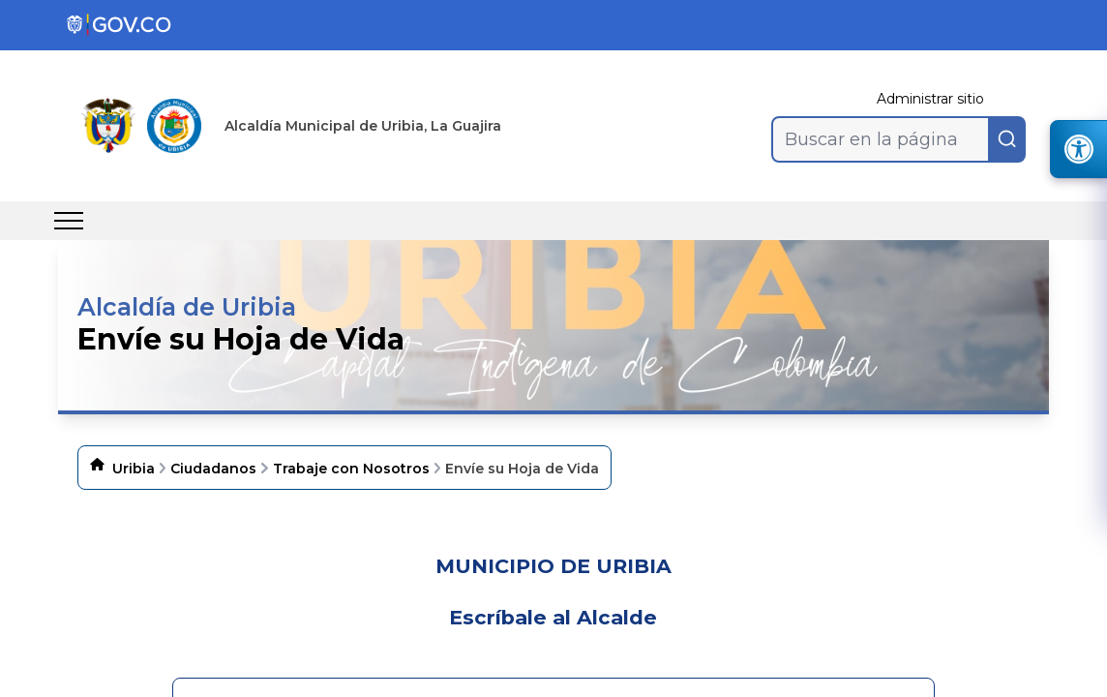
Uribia (133, 468)
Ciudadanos (213, 468)
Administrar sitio (930, 98)
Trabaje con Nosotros (351, 468)
